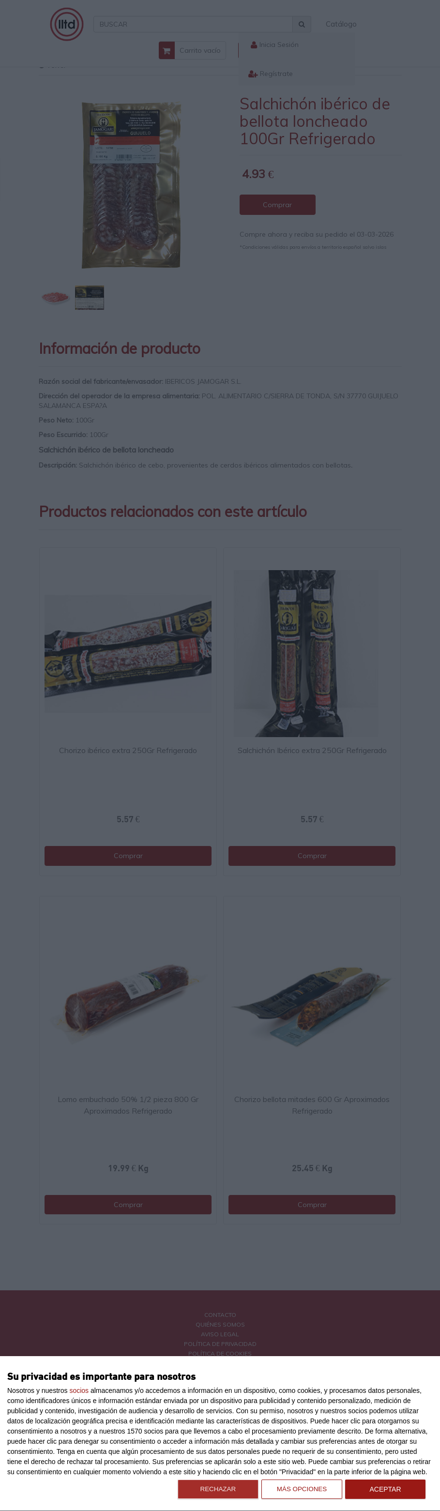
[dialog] (220, 1434)
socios (79, 1390)
